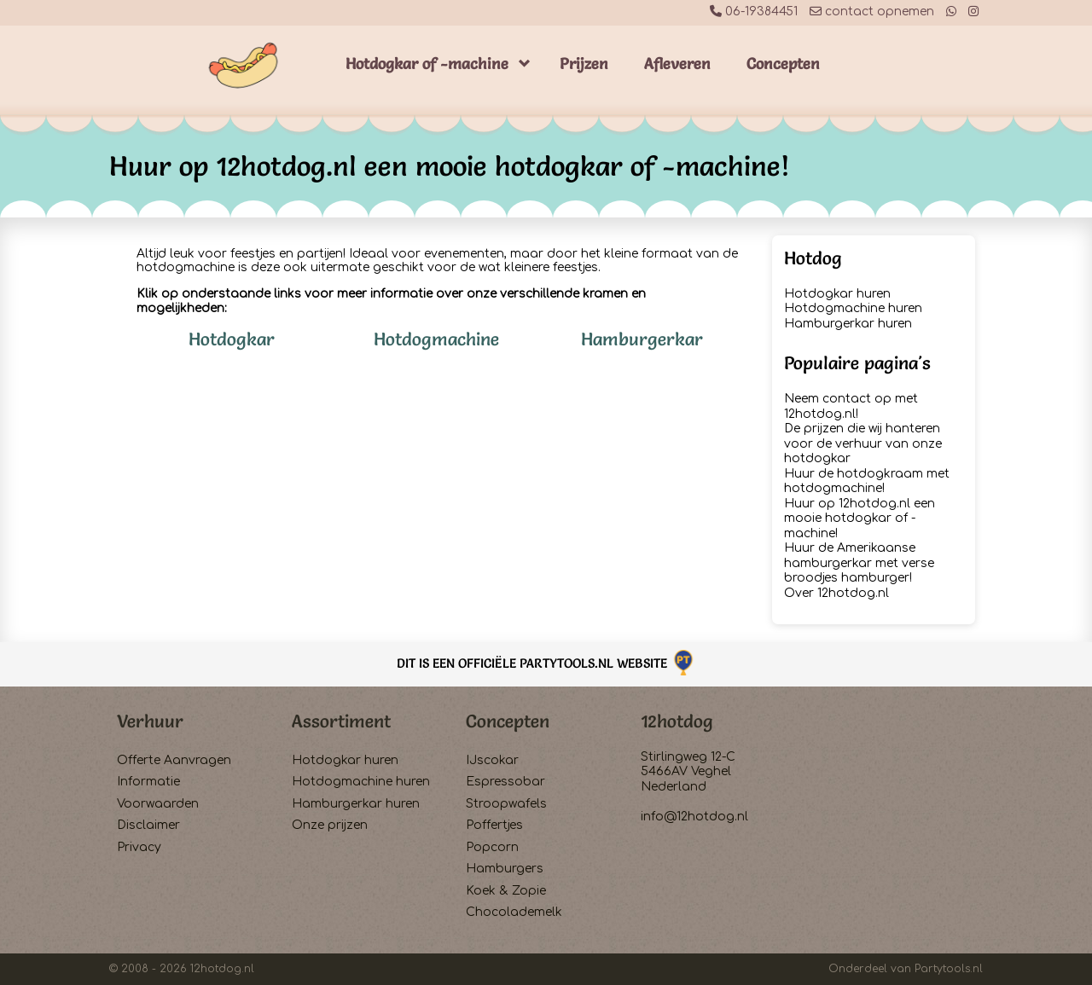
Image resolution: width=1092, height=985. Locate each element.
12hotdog (677, 721)
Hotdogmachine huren (853, 308)
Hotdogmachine (436, 339)
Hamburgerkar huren (848, 323)
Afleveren (677, 63)
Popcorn (492, 847)
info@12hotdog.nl (694, 816)
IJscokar (492, 760)
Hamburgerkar (642, 339)
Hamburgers (504, 868)
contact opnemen (872, 11)
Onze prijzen (330, 825)
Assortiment (341, 721)
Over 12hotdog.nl (836, 593)
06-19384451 (754, 11)
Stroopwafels (506, 803)
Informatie (148, 781)
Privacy (139, 847)
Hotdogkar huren (837, 293)
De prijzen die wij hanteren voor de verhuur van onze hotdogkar (863, 443)
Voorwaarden (158, 803)
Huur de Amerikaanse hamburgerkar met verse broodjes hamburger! (859, 563)
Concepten (783, 63)
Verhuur (150, 721)
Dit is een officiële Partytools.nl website (546, 663)
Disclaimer (148, 825)
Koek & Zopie (506, 890)
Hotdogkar (232, 339)
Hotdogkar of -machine (427, 63)
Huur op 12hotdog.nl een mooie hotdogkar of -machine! (859, 518)
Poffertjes (494, 825)
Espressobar (505, 781)
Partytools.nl (949, 969)
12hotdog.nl (222, 969)
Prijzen (584, 63)
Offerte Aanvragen (174, 760)
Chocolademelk (514, 912)
